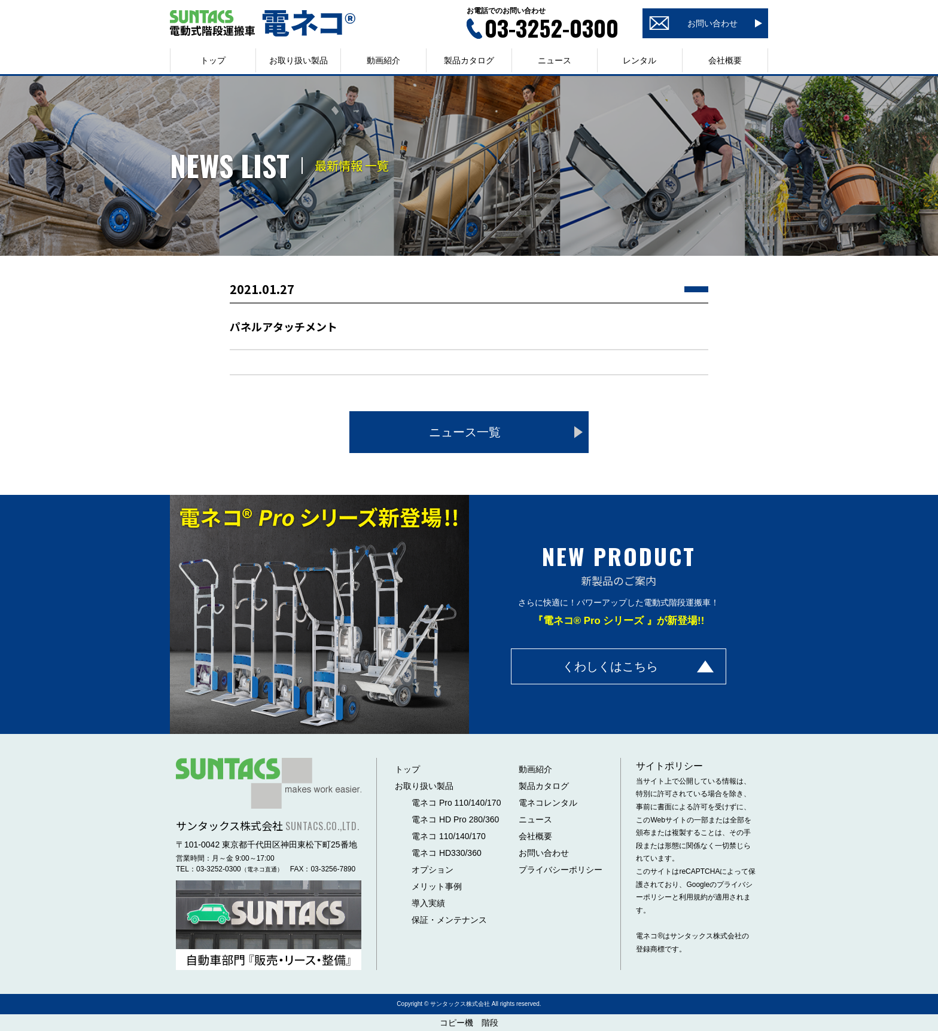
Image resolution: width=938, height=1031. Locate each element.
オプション (432, 869)
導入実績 (428, 903)
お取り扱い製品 (424, 786)
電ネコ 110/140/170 (449, 836)
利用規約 (693, 897)
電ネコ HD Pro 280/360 (455, 819)
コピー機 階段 (469, 1022)
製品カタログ (469, 60)
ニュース (554, 60)
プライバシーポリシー (560, 869)
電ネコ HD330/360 (447, 853)
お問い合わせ (544, 853)
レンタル (639, 60)
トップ (213, 60)
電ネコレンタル (548, 802)
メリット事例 (437, 886)
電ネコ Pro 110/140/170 (456, 802)
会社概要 (725, 60)
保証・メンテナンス (449, 920)
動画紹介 (383, 60)
